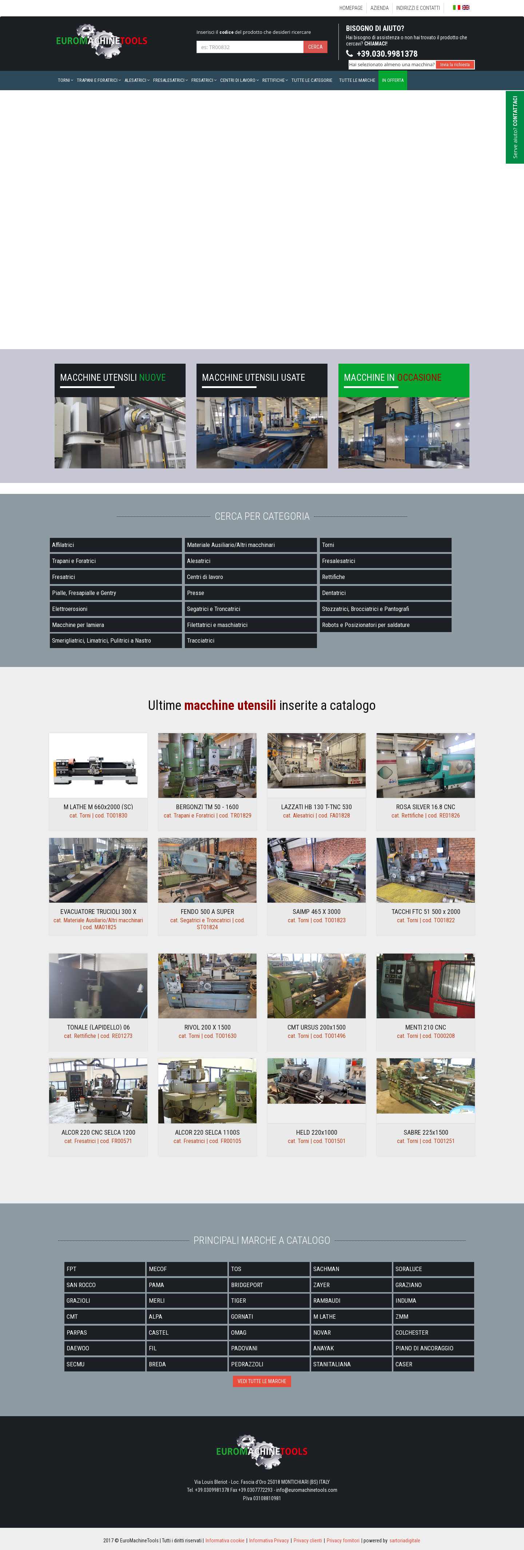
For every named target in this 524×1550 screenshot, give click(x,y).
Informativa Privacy (269, 1540)
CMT (72, 1316)
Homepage (351, 8)
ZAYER (321, 1285)
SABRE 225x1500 (426, 1132)
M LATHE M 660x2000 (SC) (98, 807)
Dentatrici (334, 592)
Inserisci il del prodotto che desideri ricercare (253, 32)
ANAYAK (323, 1348)
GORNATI (242, 1316)
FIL (152, 1348)
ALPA (155, 1316)
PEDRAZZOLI (247, 1364)
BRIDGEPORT (247, 1285)
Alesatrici (135, 80)
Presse (195, 592)
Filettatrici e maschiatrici (217, 624)
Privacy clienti (308, 1540)
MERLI (157, 1300)
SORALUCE (409, 1269)
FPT (71, 1269)
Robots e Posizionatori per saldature (366, 624)
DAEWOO (78, 1348)
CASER (404, 1364)
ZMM (402, 1316)
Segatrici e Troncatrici (213, 608)
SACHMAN (326, 1269)
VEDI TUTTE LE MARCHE (262, 1381)
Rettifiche (273, 80)
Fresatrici (202, 80)
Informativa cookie (225, 1540)
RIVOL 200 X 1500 (207, 1027)
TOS (236, 1269)
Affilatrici (63, 544)
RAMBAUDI (327, 1300)
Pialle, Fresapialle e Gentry (84, 592)
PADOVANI (244, 1348)
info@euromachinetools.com (306, 1490)
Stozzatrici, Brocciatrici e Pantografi (365, 608)
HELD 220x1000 (316, 1132)
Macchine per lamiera (78, 624)
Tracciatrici (200, 640)
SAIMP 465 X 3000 (317, 911)
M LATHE (324, 1316)
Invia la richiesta (455, 64)
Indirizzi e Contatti (418, 8)
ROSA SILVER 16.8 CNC (425, 807)
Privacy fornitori (343, 1540)
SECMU (75, 1364)
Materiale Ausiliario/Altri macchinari (231, 544)
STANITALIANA (332, 1364)
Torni (64, 80)
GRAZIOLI (78, 1300)
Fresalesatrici (168, 80)
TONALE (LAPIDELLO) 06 (98, 1027)
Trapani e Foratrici (97, 80)
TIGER (238, 1300)
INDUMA (406, 1300)
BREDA (157, 1364)
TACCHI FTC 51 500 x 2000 (426, 911)
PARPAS (77, 1332)
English (465, 7)
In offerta (393, 80)
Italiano (456, 8)
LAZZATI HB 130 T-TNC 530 (316, 807)
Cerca (315, 47)
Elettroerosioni (69, 608)
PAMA (156, 1285)
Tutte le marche (357, 80)
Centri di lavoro (237, 80)
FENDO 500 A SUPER (207, 911)
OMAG (238, 1332)
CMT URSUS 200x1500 (316, 1027)
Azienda (379, 8)
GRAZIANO (409, 1285)
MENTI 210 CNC (425, 1027)
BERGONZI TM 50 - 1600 (207, 807)
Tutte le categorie (311, 80)
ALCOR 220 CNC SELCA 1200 (98, 1132)
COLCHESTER (412, 1332)
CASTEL (158, 1332)
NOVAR (322, 1332)
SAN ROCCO (81, 1285)
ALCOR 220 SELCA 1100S (207, 1132)
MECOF (158, 1269)
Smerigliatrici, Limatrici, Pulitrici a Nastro (101, 640)
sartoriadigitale (404, 1540)
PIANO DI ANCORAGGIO (424, 1348)
